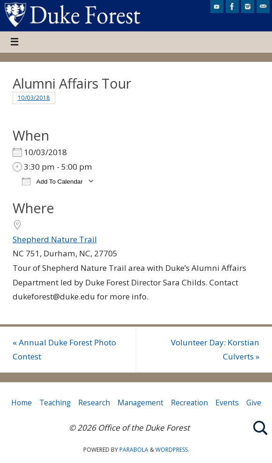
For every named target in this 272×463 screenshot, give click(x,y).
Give (253, 403)
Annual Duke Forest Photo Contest (64, 349)
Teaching (55, 403)
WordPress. (172, 450)
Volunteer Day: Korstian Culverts (215, 349)
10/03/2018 (34, 98)
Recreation (189, 403)
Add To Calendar (52, 181)
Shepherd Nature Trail (55, 239)
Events (227, 403)
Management (140, 403)
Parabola (133, 450)
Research (94, 403)
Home (21, 403)
